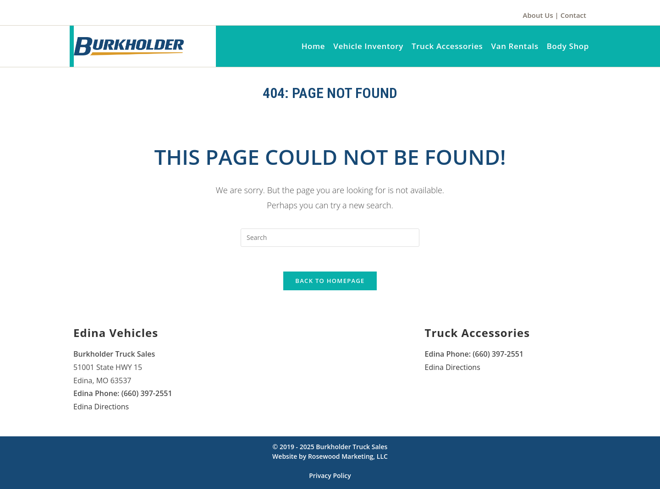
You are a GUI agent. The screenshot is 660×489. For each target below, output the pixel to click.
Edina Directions (101, 410)
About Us (538, 15)
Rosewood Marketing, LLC (348, 459)
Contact (573, 15)
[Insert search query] (330, 237)
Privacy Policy (330, 478)
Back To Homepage (329, 284)
